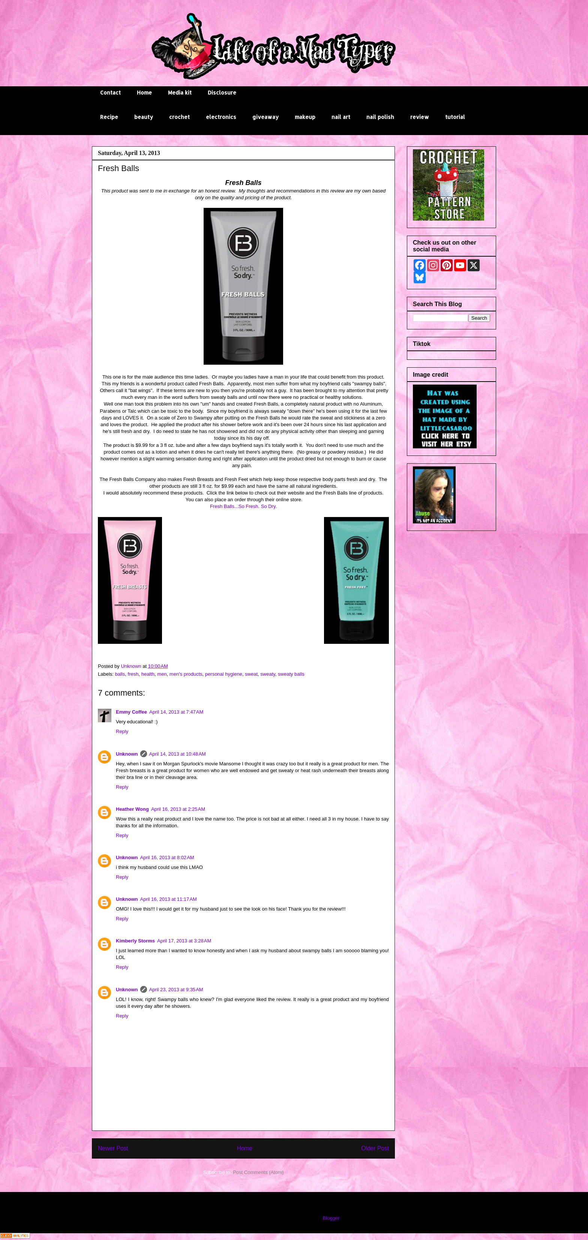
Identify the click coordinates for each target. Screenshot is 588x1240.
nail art (341, 117)
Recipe (109, 117)
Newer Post (113, 1148)
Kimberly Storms (135, 941)
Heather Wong (132, 809)
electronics (221, 117)
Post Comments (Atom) (258, 1172)
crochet (179, 117)
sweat (251, 674)
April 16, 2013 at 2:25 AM (178, 809)
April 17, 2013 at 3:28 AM (184, 941)
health (147, 674)
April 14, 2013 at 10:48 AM (177, 754)
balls (120, 674)
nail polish (380, 117)
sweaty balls (291, 674)
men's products (186, 674)
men (161, 674)
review (419, 117)
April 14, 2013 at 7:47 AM (176, 712)
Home (144, 92)
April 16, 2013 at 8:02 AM (167, 857)
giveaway (265, 117)
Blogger (330, 1218)
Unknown (127, 754)
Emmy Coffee (131, 712)
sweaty (267, 674)
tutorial (455, 117)
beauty (143, 117)
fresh (133, 674)
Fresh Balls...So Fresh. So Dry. (243, 506)
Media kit (180, 92)
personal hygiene (223, 674)
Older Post (375, 1148)
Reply (122, 731)
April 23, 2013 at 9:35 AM (176, 989)
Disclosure (222, 92)
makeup (305, 117)
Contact (110, 92)
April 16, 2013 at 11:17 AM (168, 899)
